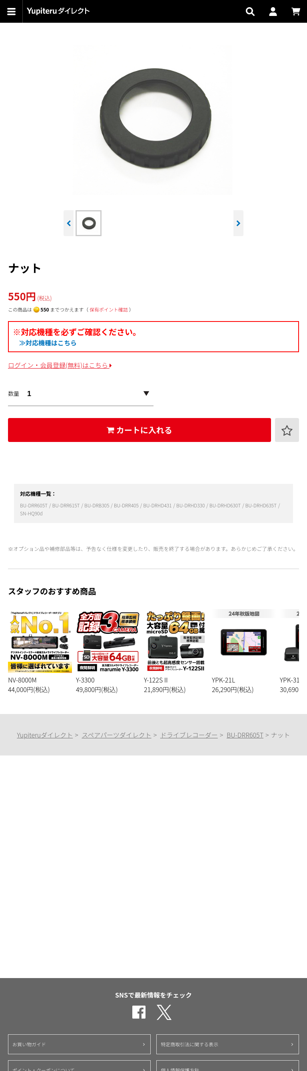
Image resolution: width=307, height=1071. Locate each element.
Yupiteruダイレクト (45, 735)
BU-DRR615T (66, 505)
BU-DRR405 (127, 505)
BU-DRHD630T (225, 505)
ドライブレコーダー (189, 735)
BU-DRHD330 (191, 505)
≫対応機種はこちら (48, 342)
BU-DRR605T (34, 505)
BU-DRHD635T (261, 505)
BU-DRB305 (97, 505)
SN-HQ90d (31, 513)
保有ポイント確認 (109, 309)
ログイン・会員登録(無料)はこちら (60, 365)
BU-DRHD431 (158, 505)
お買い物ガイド (29, 1044)
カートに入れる (139, 430)
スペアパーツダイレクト (116, 735)
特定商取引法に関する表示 (189, 1044)
